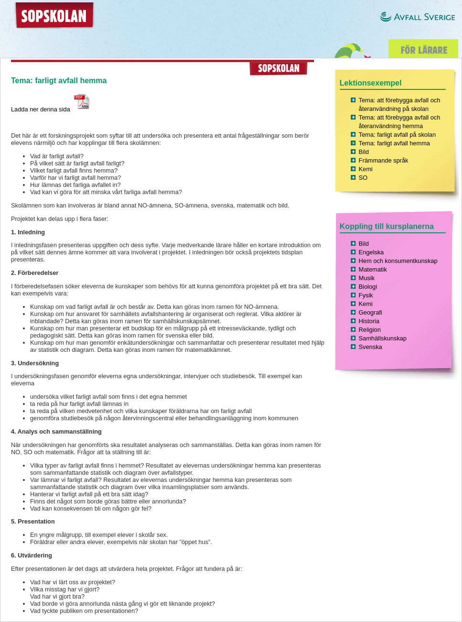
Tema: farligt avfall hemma (394, 143)
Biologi (368, 286)
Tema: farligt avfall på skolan (397, 134)
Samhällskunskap (383, 338)
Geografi (370, 312)
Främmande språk (384, 160)
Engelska (371, 252)
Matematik (373, 269)
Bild (364, 151)
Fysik (366, 295)
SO (363, 177)
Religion (370, 329)
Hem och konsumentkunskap (398, 260)
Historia (369, 321)
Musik (367, 278)
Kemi (366, 169)
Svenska (370, 346)
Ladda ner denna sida (51, 109)
